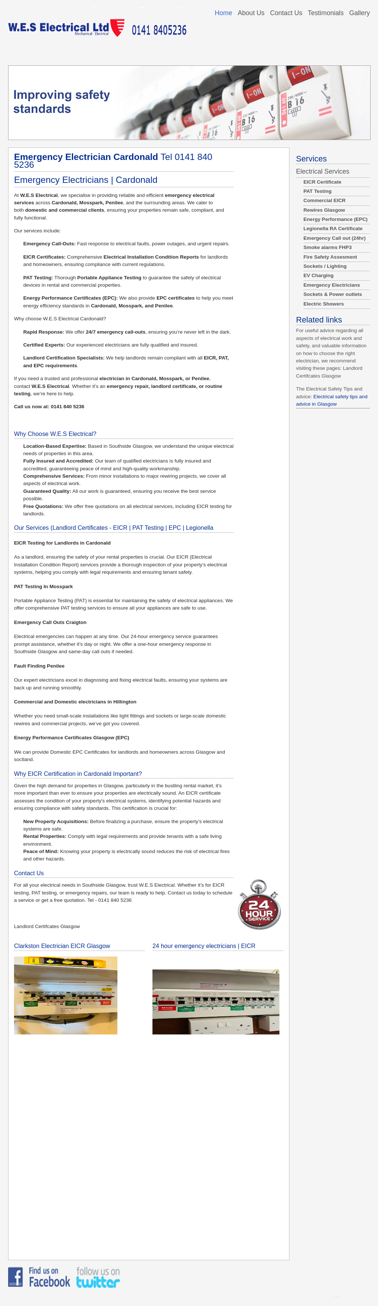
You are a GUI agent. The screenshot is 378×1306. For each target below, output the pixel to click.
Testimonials (326, 13)
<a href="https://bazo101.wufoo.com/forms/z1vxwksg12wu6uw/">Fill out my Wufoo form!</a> (148, 1145)
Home (223, 13)
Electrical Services (322, 171)
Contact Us (286, 13)
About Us (251, 13)
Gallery (359, 13)
